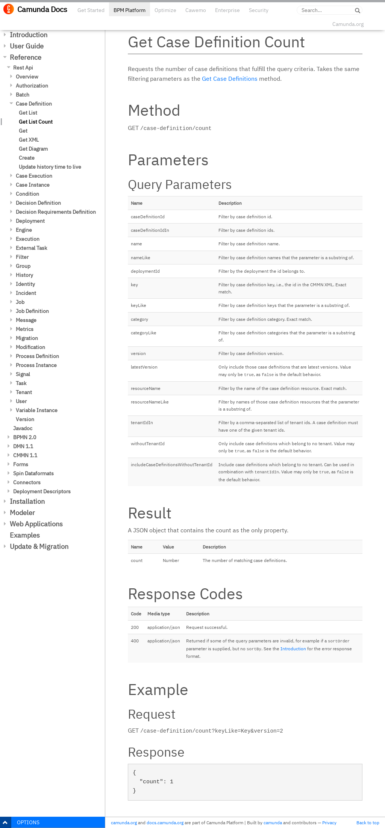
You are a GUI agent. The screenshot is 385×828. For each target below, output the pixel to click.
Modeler (22, 512)
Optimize (165, 10)
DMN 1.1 (23, 446)
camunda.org (124, 822)
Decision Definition (38, 202)
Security (258, 10)
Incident (26, 293)
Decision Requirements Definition (56, 212)
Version (25, 419)
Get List (28, 112)
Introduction (28, 34)
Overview (27, 76)
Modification (30, 347)
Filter (22, 257)
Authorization (32, 85)
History (24, 275)
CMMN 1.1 (25, 455)
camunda (273, 822)
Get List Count (36, 121)
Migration (27, 338)
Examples (25, 535)
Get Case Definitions (230, 78)
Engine (24, 230)
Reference (25, 57)
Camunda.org (348, 24)
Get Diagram (33, 148)
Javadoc (22, 428)
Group (23, 266)
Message (26, 320)
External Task (31, 248)
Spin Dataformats (33, 473)
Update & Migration (39, 546)
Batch (22, 94)
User (21, 401)
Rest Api (23, 67)
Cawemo (195, 10)
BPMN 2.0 (24, 437)
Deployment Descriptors (42, 491)
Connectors (27, 482)
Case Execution (34, 175)
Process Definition (37, 356)
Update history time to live (50, 166)
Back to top (367, 822)
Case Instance (33, 184)
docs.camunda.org (165, 822)
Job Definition (32, 311)
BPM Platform (130, 10)
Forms (20, 464)
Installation (27, 501)
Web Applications (36, 524)
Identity (25, 284)
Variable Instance (37, 410)
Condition (27, 193)
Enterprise (227, 10)
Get (23, 130)
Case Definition (34, 103)
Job (20, 302)
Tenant (24, 392)
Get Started (91, 10)
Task (21, 383)
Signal (23, 374)
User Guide (27, 46)
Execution (27, 239)
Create (27, 157)
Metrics (24, 329)
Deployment (30, 221)
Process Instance (36, 365)
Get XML (29, 139)
